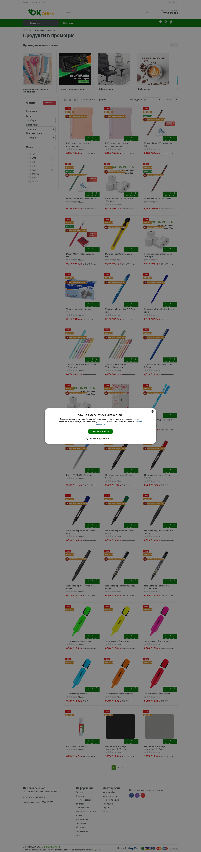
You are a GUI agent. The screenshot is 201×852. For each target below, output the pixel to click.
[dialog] (100, 426)
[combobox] (152, 411)
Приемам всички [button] (100, 431)
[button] (100, 438)
